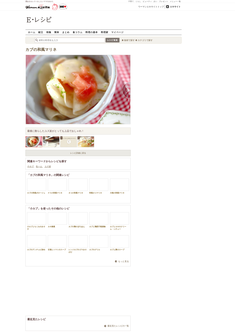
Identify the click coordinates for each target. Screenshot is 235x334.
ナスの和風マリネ (57, 186)
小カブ (30, 166)
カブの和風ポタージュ (36, 186)
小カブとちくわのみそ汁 (36, 221)
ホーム (31, 32)
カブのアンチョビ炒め (36, 243)
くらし (138, 1)
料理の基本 (91, 32)
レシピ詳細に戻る (78, 153)
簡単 (56, 32)
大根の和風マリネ (119, 186)
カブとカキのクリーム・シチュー (119, 221)
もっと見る (123, 261)
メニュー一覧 (175, 1)
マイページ (117, 32)
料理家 (104, 32)
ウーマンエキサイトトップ (151, 6)
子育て (131, 1)
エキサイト (175, 6)
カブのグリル (98, 243)
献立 (40, 32)
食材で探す (129, 40)
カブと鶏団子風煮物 (98, 220)
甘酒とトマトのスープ (57, 243)
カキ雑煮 (57, 220)
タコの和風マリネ (78, 186)
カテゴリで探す (145, 40)
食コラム (77, 32)
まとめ (66, 32)
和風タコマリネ (98, 186)
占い (155, 1)
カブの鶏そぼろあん (78, 220)
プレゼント (163, 1)
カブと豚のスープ (119, 243)
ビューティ (147, 1)
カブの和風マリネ (41, 50)
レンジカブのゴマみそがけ (78, 244)
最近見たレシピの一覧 (118, 326)
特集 (48, 32)
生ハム (39, 166)
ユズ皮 (48, 166)
